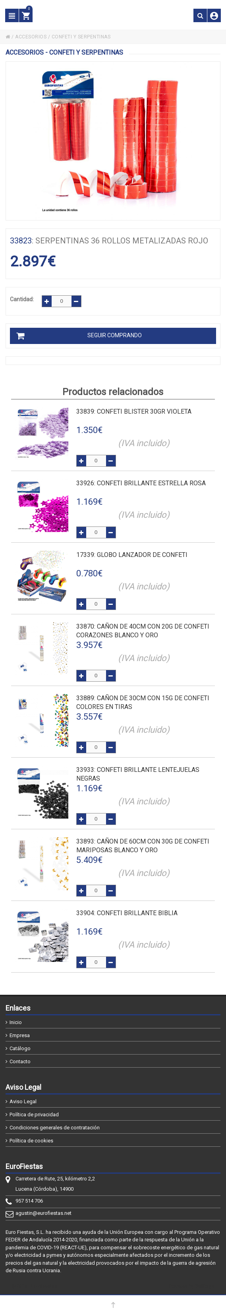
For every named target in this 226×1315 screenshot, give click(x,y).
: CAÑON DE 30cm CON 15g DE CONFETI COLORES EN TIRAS (142, 702)
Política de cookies (31, 1141)
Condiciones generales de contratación (55, 1128)
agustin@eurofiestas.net (43, 1213)
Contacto (20, 1061)
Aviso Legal (23, 1101)
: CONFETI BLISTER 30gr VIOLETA (133, 411)
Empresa (20, 1035)
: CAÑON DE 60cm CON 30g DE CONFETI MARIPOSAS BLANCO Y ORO (142, 846)
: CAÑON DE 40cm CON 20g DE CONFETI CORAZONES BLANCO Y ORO (142, 631)
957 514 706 (29, 1201)
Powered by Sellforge (191, 1286)
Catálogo (20, 1048)
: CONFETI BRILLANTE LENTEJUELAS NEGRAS (137, 774)
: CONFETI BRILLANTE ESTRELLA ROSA (141, 483)
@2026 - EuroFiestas (34, 1286)
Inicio (16, 1022)
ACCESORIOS (30, 37)
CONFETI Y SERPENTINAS (81, 37)
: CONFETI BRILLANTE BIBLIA (127, 913)
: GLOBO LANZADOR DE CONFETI (131, 555)
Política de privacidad (34, 1114)
